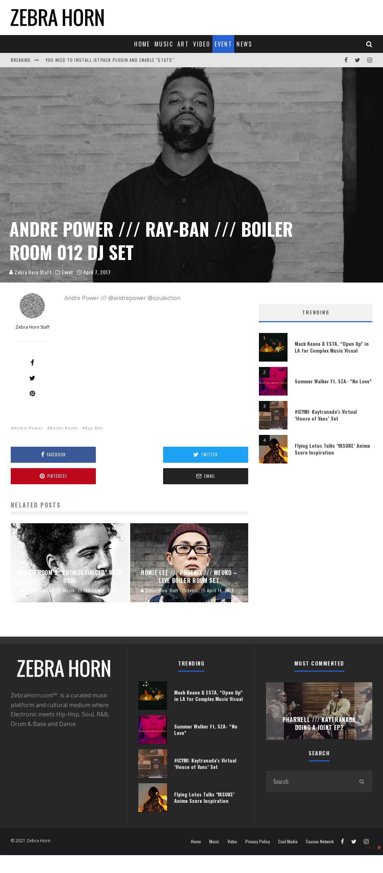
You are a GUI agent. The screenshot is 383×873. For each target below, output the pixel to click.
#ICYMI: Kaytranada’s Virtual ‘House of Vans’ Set (326, 415)
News (244, 44)
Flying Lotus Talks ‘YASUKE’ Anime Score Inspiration (332, 449)
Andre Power (28, 428)
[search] (361, 781)
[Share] (32, 362)
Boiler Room (64, 428)
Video (201, 44)
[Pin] (32, 393)
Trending (315, 312)
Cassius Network (320, 841)
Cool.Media (288, 841)
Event (223, 44)
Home (142, 44)
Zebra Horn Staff (32, 272)
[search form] (308, 781)
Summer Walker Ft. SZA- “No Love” (333, 381)
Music (163, 44)
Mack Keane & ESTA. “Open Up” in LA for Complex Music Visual (332, 347)
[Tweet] (32, 378)
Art (183, 44)
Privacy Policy (257, 841)
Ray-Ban (94, 428)
